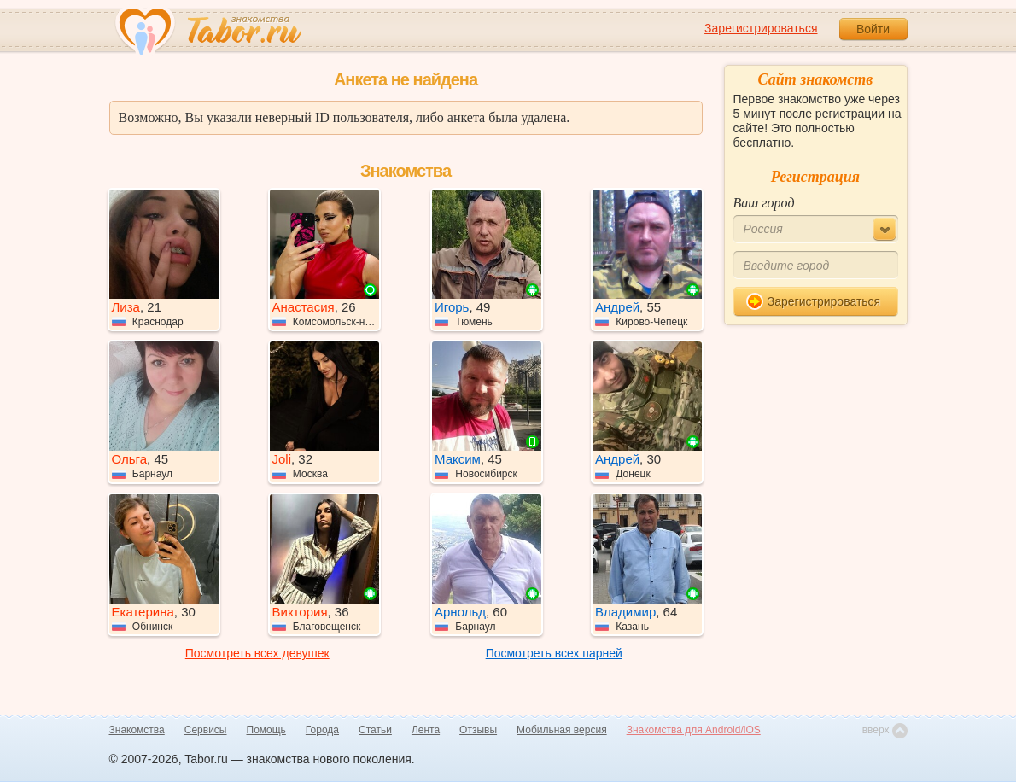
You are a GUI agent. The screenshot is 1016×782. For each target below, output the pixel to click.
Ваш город (764, 203)
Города (322, 730)
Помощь (266, 730)
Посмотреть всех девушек (257, 653)
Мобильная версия (562, 730)
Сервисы (205, 730)
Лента (426, 730)
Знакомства (137, 730)
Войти (873, 29)
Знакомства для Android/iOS (694, 730)
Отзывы (478, 730)
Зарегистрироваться (760, 28)
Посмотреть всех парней (554, 653)
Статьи (375, 730)
